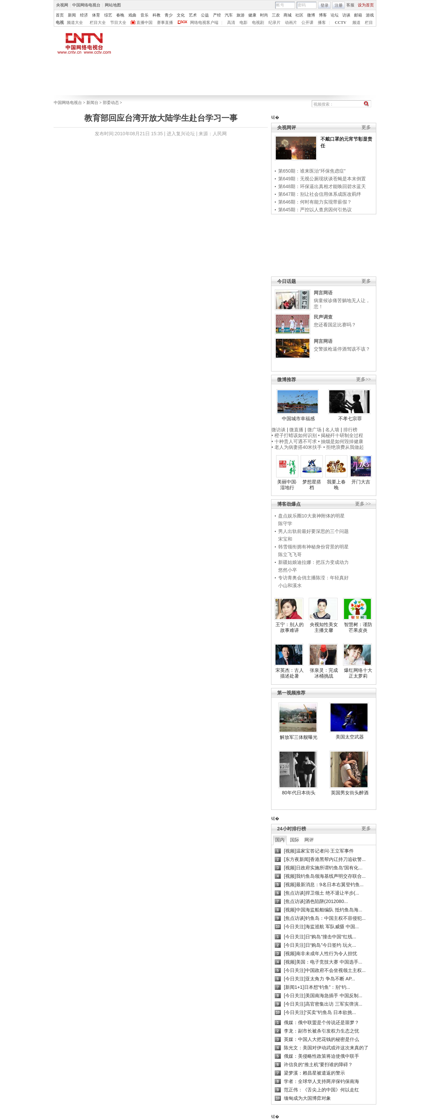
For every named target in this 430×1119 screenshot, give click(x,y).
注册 (339, 5)
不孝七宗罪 (350, 418)
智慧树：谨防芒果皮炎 (358, 627)
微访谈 (278, 429)
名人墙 (332, 429)
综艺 (108, 15)
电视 (60, 22)
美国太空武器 (350, 736)
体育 (96, 15)
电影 (244, 22)
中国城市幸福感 (298, 418)
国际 (294, 839)
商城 (288, 15)
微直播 (296, 429)
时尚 (264, 15)
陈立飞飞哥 (290, 554)
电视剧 (258, 22)
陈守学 (285, 523)
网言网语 (323, 292)
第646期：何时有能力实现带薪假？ (315, 202)
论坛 (335, 15)
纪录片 (274, 22)
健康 (252, 15)
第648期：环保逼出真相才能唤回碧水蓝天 (322, 186)
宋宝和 (285, 539)
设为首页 (366, 5)
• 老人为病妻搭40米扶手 (296, 447)
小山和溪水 (290, 585)
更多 (366, 127)
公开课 (307, 22)
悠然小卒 (287, 570)
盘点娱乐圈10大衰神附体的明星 (311, 515)
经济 (84, 15)
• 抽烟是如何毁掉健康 (340, 441)
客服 (350, 5)
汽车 (229, 15)
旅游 (240, 15)
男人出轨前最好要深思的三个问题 (313, 531)
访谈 (346, 15)
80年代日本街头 (298, 792)
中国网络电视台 (86, 5)
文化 (181, 15)
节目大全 (118, 22)
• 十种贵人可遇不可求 (294, 441)
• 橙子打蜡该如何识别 (294, 435)
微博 (311, 15)
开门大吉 (360, 481)
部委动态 (111, 102)
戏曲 (132, 15)
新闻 (72, 15)
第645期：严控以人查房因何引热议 (315, 209)
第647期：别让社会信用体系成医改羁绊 (319, 194)
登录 (324, 5)
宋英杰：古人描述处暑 (289, 673)
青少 (169, 15)
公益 (205, 15)
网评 (309, 839)
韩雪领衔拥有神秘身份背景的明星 (313, 546)
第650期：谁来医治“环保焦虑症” (312, 171)
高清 (231, 22)
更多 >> (363, 503)
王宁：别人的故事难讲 (289, 627)
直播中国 (144, 22)
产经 (217, 15)
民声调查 (323, 317)
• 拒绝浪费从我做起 (343, 447)
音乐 (144, 15)
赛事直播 (165, 22)
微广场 (314, 429)
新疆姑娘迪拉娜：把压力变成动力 (313, 562)
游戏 (370, 15)
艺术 (193, 15)
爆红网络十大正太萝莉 (358, 673)
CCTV (340, 22)
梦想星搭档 (311, 485)
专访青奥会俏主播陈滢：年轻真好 (313, 577)
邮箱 (358, 15)
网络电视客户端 (204, 22)
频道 (356, 22)
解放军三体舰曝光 (298, 737)
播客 (322, 22)
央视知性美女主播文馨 (324, 627)
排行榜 (350, 429)
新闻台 (92, 102)
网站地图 (113, 5)
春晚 (120, 15)
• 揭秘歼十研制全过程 (340, 435)
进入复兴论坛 (181, 133)
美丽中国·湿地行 (287, 485)
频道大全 (75, 22)
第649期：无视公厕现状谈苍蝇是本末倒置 (322, 178)
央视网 (62, 5)
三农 (276, 15)
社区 (299, 15)
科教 (157, 15)
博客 (323, 15)
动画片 (291, 22)
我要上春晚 (336, 485)
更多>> (363, 379)
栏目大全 (98, 22)
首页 (60, 15)
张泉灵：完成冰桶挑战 (324, 673)
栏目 (369, 22)
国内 (280, 839)
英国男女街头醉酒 (350, 792)
